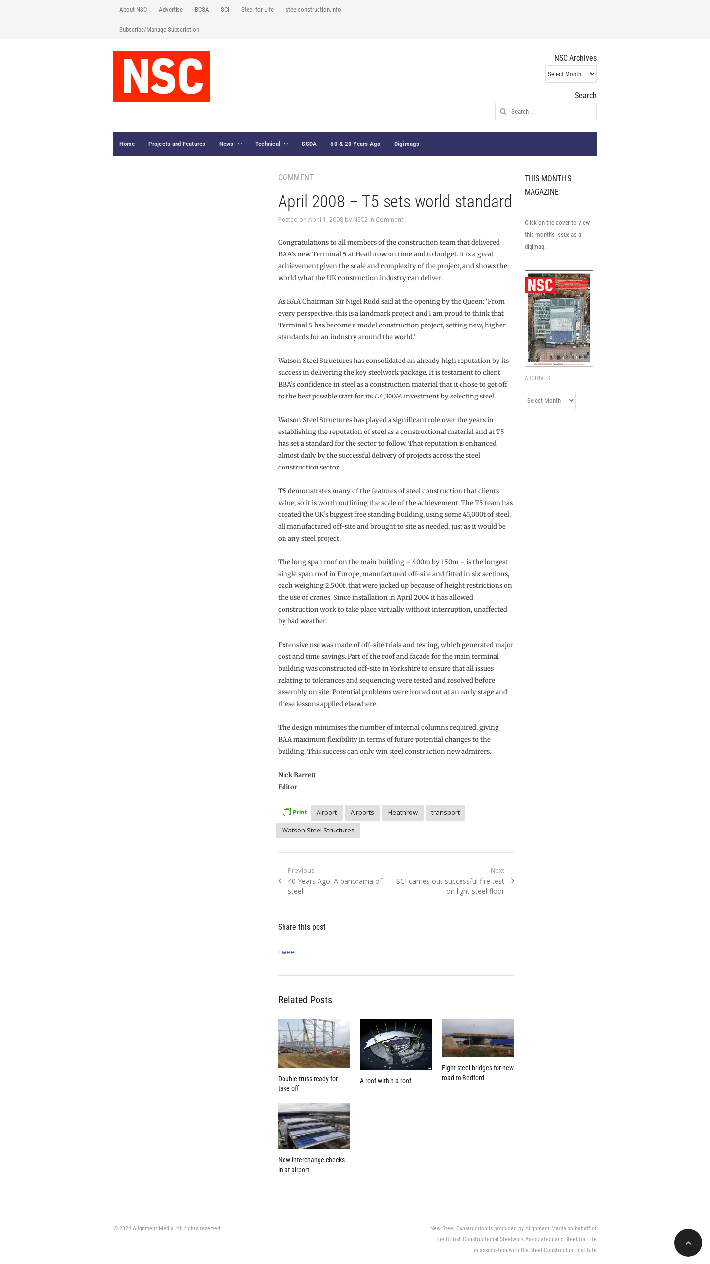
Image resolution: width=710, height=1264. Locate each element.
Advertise (171, 9)
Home (127, 143)
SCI (225, 9)
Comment (389, 220)
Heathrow (403, 812)
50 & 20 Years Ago (355, 143)
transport (445, 812)
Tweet (287, 951)
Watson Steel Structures (318, 830)
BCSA (202, 9)
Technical (267, 143)
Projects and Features (176, 143)
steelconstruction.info (313, 9)
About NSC (133, 9)
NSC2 (360, 220)
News (226, 143)
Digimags (407, 143)
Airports (362, 812)
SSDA (309, 143)
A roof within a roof (385, 1080)
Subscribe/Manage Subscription (159, 29)
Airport (327, 812)
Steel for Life (257, 9)
